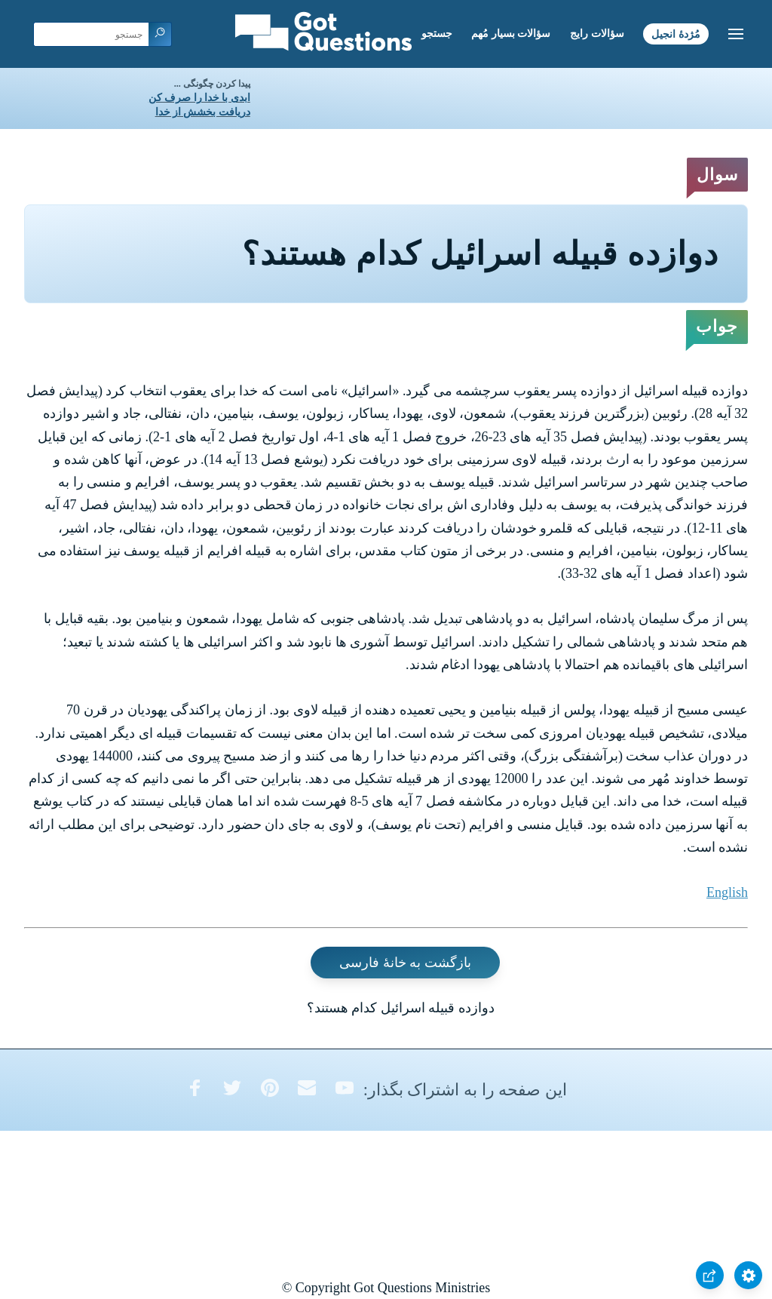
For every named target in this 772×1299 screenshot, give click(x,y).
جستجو (436, 33)
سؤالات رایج (597, 33)
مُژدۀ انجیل (675, 33)
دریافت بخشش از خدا (202, 112)
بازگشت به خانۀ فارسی (405, 962)
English (727, 892)
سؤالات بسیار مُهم (510, 33)
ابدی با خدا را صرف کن (199, 97)
